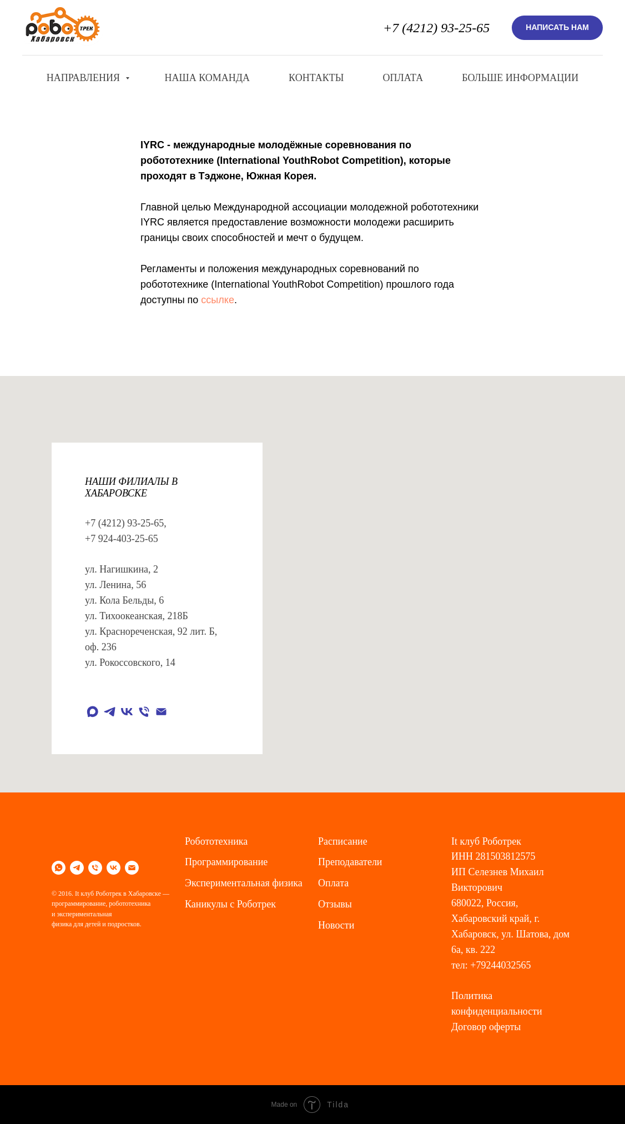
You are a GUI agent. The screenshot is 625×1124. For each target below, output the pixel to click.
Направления (85, 77)
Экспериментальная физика (244, 883)
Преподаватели (350, 861)
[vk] (127, 712)
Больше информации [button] (520, 77)
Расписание (342, 841)
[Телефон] (144, 712)
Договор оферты (486, 1026)
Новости (336, 925)
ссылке (217, 299)
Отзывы (335, 904)
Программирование (226, 861)
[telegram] (110, 712)
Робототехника (216, 841)
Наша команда (207, 77)
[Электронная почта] (161, 712)
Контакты (316, 77)
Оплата (402, 77)
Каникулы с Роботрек (230, 904)
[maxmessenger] (92, 712)
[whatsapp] (58, 868)
